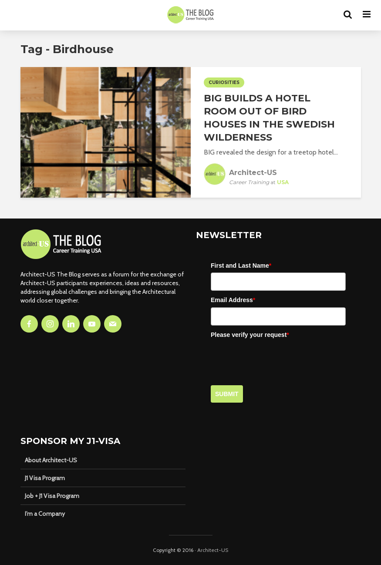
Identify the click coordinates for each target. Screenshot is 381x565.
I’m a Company (45, 514)
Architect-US (212, 550)
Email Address (233, 299)
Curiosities (224, 82)
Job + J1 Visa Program (52, 496)
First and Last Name (241, 265)
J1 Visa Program (45, 478)
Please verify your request (250, 334)
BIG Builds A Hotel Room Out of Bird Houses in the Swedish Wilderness (269, 117)
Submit (227, 393)
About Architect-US (51, 460)
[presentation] (277, 359)
